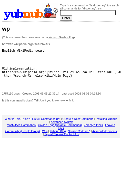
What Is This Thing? (17, 125)
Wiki (45, 138)
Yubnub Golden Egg (61, 37)
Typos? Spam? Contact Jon (61, 141)
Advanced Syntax (62, 128)
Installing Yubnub (106, 125)
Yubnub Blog (58, 138)
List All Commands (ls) (46, 125)
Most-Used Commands (21, 131)
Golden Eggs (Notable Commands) (60, 131)
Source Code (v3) (79, 138)
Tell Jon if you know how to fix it (54, 107)
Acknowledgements (104, 138)
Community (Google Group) (22, 138)
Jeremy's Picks (93, 131)
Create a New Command (78, 125)
